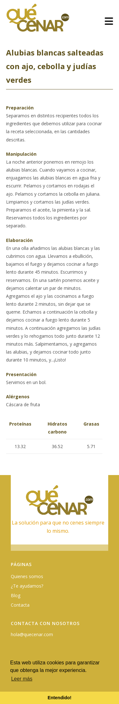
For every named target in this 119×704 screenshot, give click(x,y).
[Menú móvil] (109, 21)
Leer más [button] (21, 678)
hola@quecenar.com (32, 634)
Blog (15, 595)
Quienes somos (27, 576)
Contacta (20, 605)
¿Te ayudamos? (27, 586)
